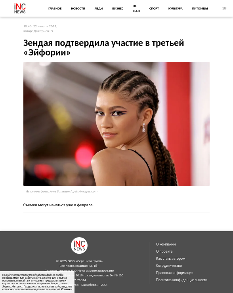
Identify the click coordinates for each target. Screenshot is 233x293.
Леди (99, 8)
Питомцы (200, 8)
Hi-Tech (136, 8)
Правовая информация (174, 272)
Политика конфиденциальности (181, 280)
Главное (54, 8)
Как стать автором (170, 258)
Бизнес (117, 8)
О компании (166, 244)
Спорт (154, 8)
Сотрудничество (169, 265)
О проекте (164, 251)
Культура (175, 8)
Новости (78, 8)
